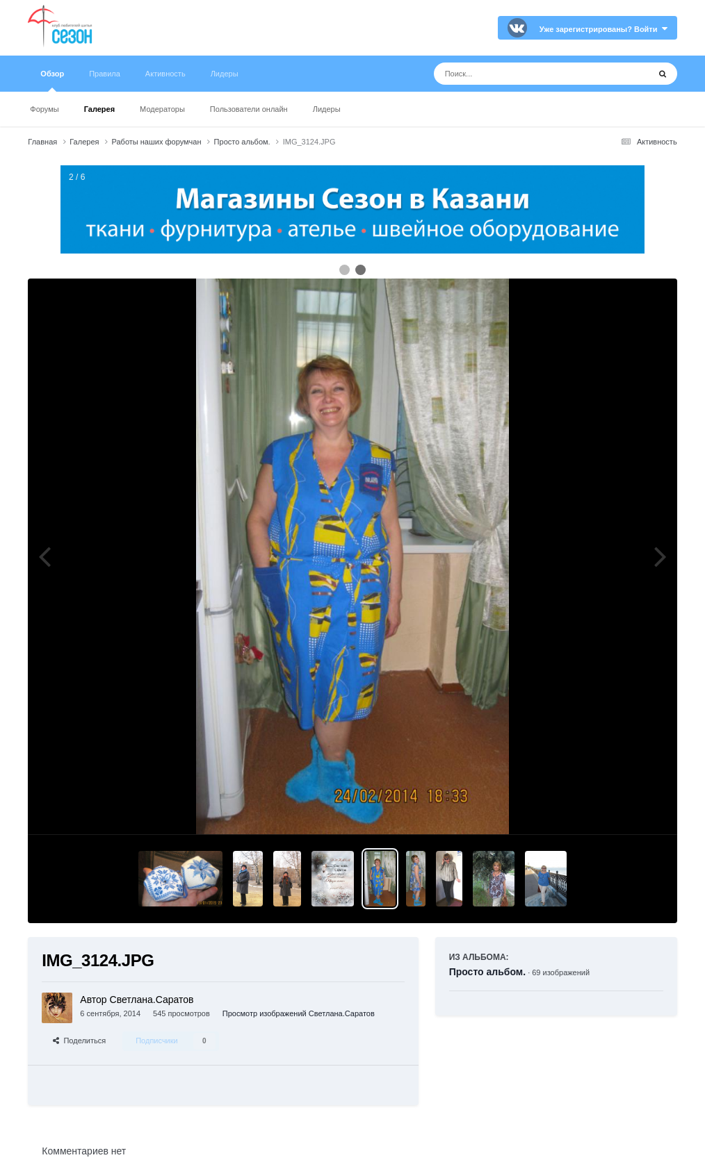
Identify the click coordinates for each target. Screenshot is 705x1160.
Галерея (99, 109)
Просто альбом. (487, 971)
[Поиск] (515, 74)
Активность (165, 73)
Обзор (52, 80)
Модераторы (162, 109)
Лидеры (327, 109)
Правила (104, 73)
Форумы (44, 109)
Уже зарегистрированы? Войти (603, 29)
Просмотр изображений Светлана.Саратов (298, 1013)
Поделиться (79, 1040)
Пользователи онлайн (249, 109)
